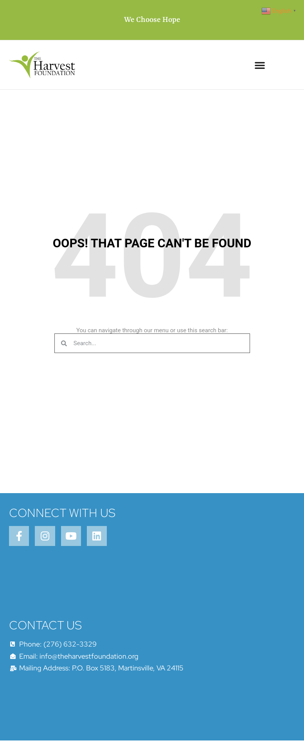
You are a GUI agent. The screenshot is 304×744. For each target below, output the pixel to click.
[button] (260, 65)
